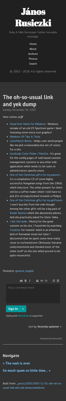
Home (33, 44)
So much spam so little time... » (27, 370)
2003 (33, 109)
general (19, 271)
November (18, 109)
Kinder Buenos (18, 213)
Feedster (15, 230)
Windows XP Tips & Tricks (25, 136)
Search (33, 63)
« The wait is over (16, 363)
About (33, 49)
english (29, 271)
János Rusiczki (33, 17)
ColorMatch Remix (21, 141)
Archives (33, 53)
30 (26, 109)
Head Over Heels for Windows (28, 124)
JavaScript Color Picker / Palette (29, 153)
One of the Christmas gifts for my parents (35, 174)
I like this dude (18, 221)
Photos (33, 58)
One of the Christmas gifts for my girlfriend (35, 200)
